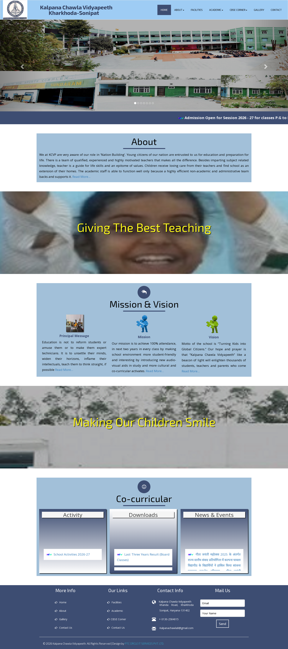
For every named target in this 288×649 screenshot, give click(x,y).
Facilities (197, 9)
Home (164, 9)
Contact (276, 9)
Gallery (259, 9)
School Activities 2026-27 (72, 560)
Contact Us (63, 627)
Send (222, 624)
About (179, 9)
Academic (216, 9)
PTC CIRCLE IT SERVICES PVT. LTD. (144, 643)
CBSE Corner (238, 9)
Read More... (81, 176)
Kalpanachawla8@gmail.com (176, 628)
